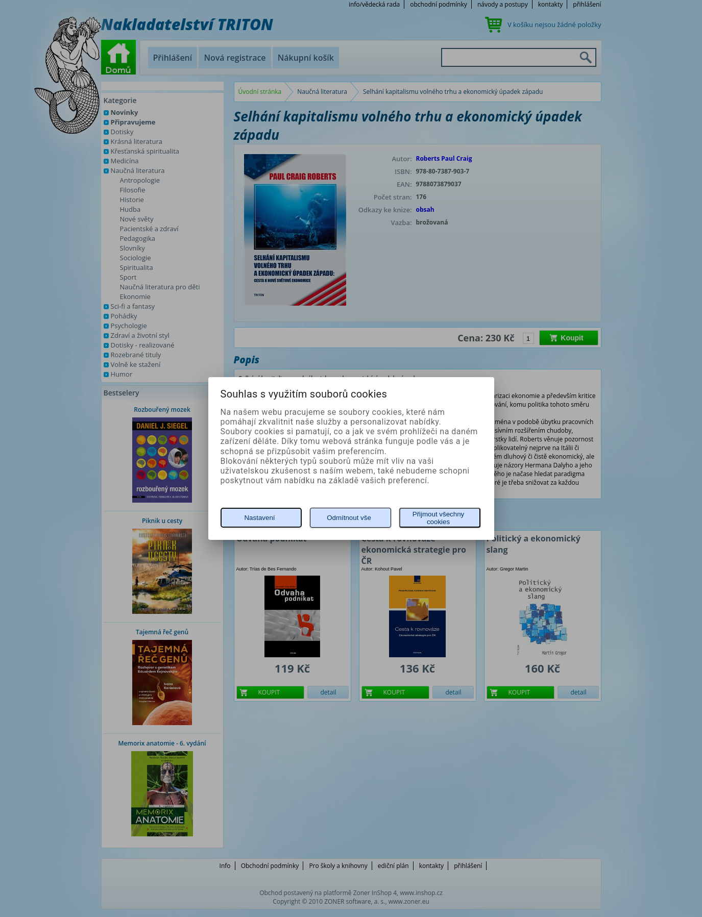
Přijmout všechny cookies (438, 518)
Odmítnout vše (349, 518)
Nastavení (259, 518)
